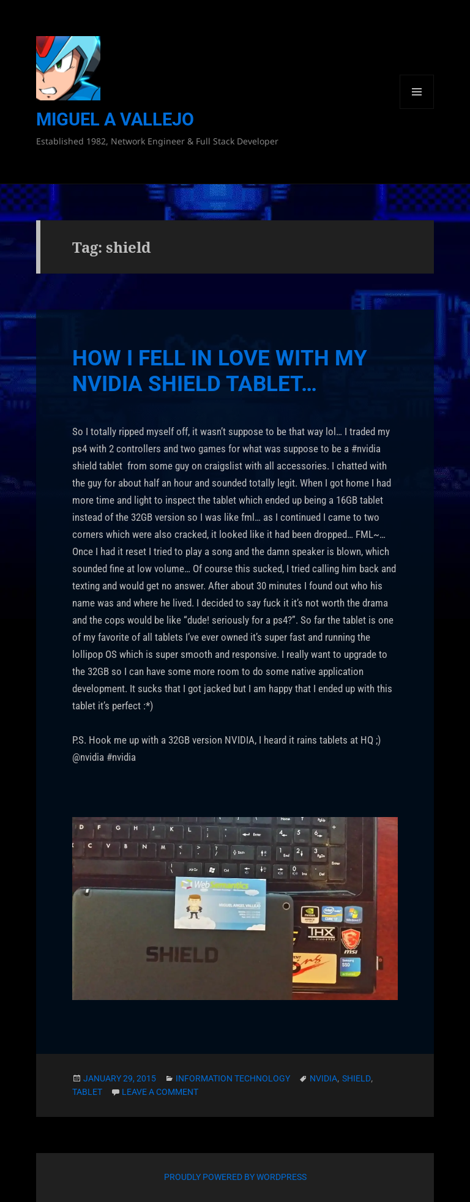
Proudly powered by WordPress (235, 1177)
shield (356, 1078)
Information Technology (233, 1078)
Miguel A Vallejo (115, 119)
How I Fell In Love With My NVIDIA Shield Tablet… (219, 371)
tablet (87, 1092)
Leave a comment (160, 1092)
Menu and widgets (417, 108)
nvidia (323, 1078)
